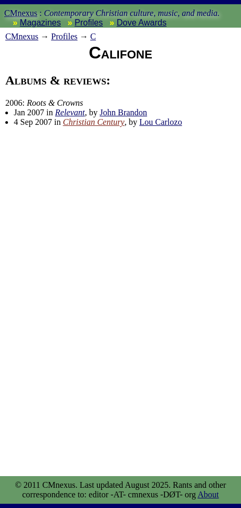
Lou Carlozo (160, 121)
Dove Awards (142, 22)
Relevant (70, 112)
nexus (21, 36)
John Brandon (123, 112)
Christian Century (93, 121)
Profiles (89, 22)
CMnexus (20, 13)
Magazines (40, 22)
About (208, 494)
